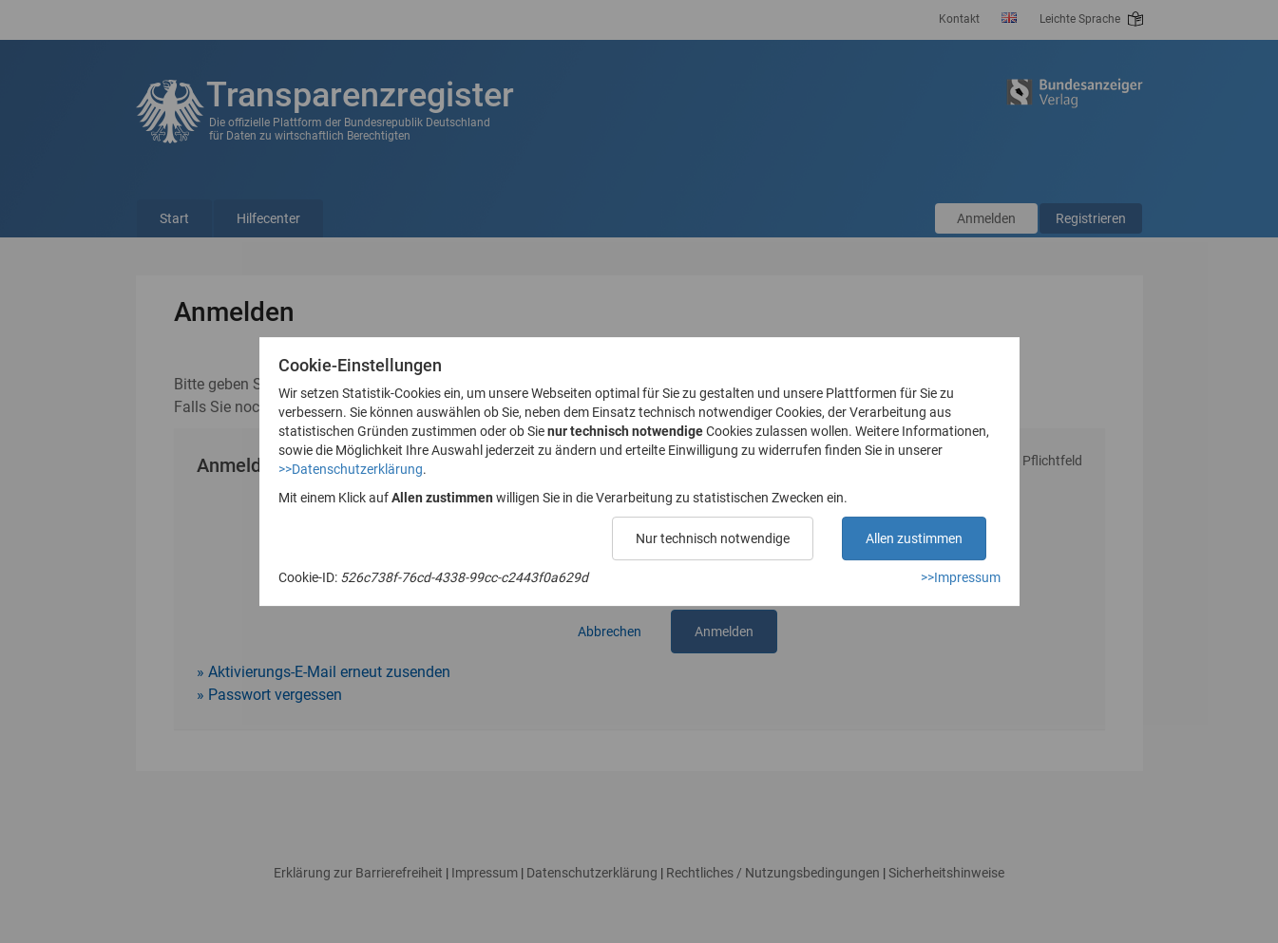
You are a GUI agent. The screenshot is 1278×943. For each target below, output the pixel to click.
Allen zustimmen (914, 538)
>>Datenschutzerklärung (350, 469)
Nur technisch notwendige (713, 538)
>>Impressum (961, 577)
